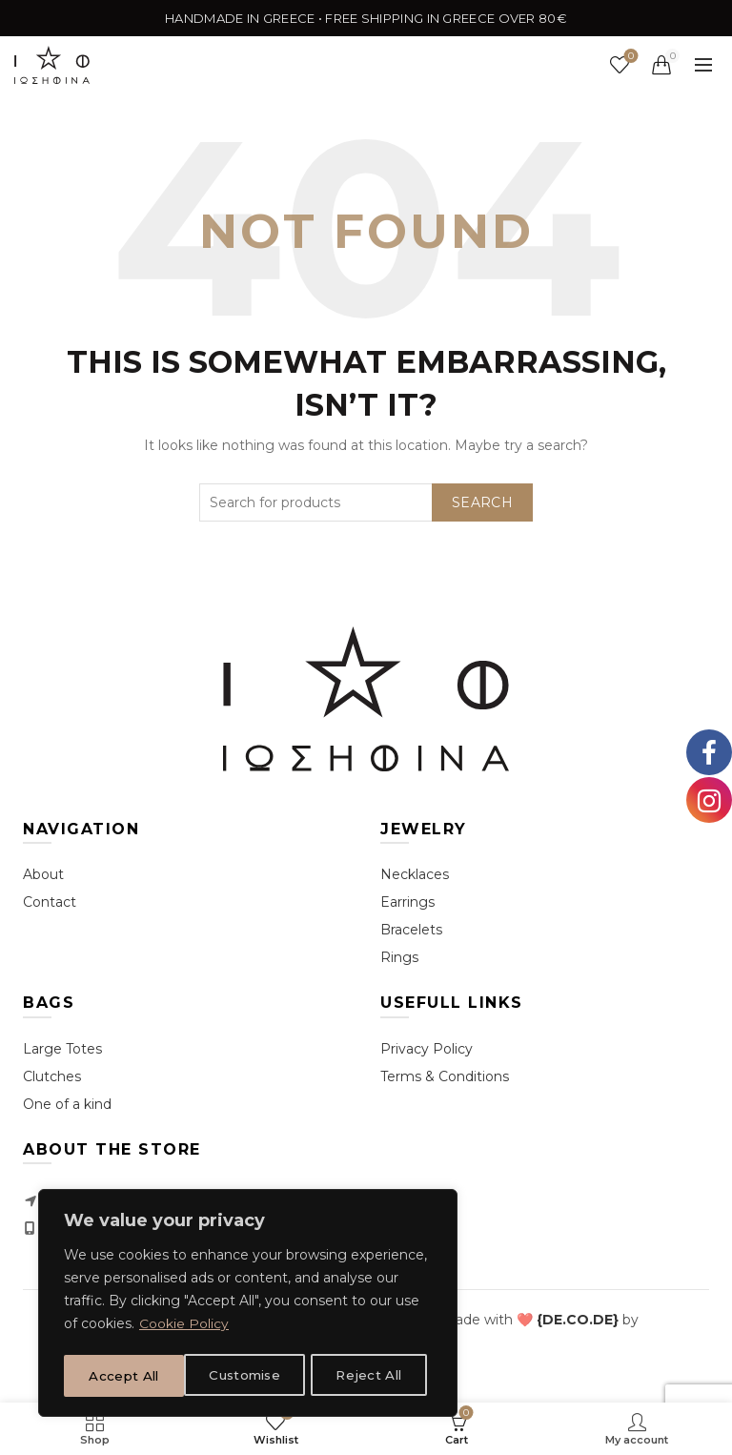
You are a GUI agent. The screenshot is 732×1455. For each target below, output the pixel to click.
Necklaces (414, 874)
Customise (125, 1375)
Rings (399, 957)
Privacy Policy (426, 1048)
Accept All (372, 1375)
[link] (578, 1319)
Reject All (249, 1375)
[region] (248, 1305)
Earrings (407, 902)
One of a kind (67, 1104)
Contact (49, 902)
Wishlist (629, 57)
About (43, 874)
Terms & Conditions (444, 1076)
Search (482, 502)
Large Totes (62, 1048)
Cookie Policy (184, 1328)
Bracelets (411, 929)
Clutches (52, 1076)
